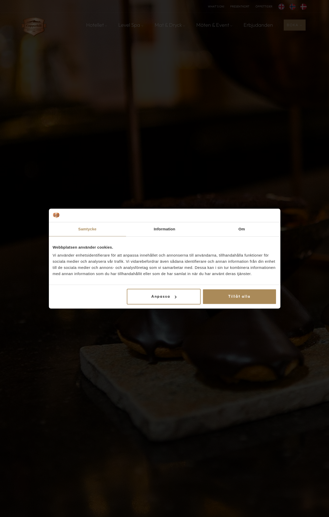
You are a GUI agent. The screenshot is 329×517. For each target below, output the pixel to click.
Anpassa (163, 296)
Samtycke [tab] (87, 229)
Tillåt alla (239, 296)
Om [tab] (241, 229)
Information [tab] (164, 229)
